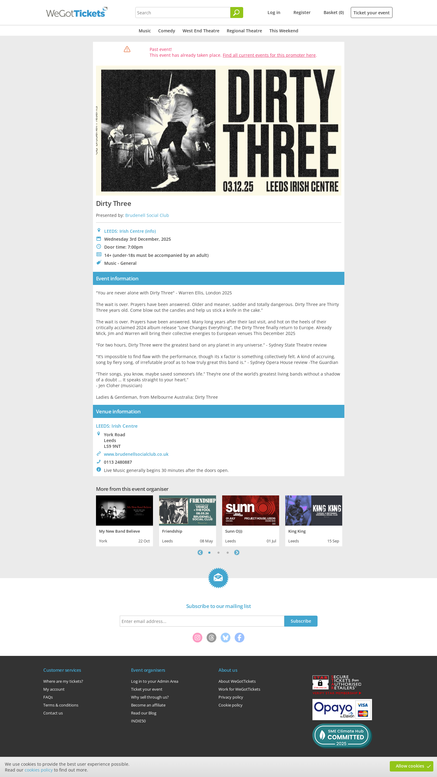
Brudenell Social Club (147, 215)
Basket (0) (334, 12)
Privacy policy (230, 697)
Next (237, 552)
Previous (200, 552)
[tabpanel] (124, 520)
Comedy (166, 31)
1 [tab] (209, 552)
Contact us (53, 713)
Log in (274, 12)
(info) (150, 231)
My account (54, 689)
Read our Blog (143, 713)
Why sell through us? (150, 697)
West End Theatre (201, 31)
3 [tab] (228, 552)
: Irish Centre (117, 426)
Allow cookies (410, 766)
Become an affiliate (148, 705)
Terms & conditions (60, 705)
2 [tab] (218, 552)
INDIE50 (138, 721)
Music (145, 31)
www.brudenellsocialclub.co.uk (136, 454)
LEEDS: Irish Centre (124, 231)
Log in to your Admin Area (154, 681)
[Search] (236, 12)
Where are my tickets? (63, 681)
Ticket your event (372, 13)
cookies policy (39, 770)
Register (302, 12)
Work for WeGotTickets (239, 689)
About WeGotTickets (237, 681)
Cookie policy (230, 705)
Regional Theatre (244, 31)
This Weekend (283, 31)
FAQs (48, 697)
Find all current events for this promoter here (269, 55)
